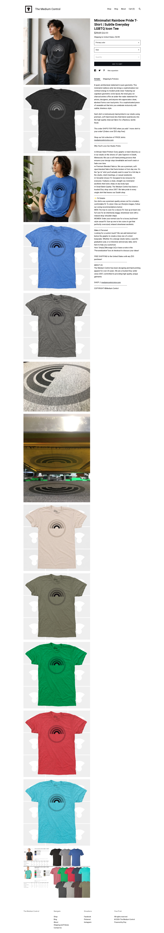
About (123, 9)
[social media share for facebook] (95, 70)
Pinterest (87, 919)
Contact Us (58, 928)
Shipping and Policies (61, 925)
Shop (109, 9)
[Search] (140, 9)
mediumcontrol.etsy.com (104, 140)
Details (97, 79)
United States (109, 37)
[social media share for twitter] (100, 70)
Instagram (87, 922)
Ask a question (113, 70)
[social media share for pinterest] (104, 70)
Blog (116, 9)
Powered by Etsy (120, 922)
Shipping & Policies (111, 79)
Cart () (132, 9)
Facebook (87, 917)
